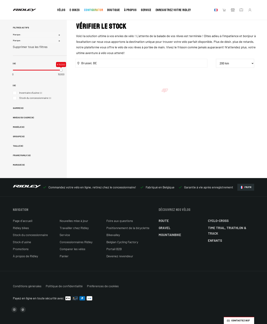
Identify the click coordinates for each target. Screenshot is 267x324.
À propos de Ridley (25, 256)
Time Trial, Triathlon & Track (227, 231)
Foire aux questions (119, 221)
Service (146, 10)
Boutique (113, 10)
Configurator (93, 10)
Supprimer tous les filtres (30, 47)
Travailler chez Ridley (74, 228)
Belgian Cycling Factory (122, 242)
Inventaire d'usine (27, 92)
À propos (130, 10)
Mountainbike (170, 235)
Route (164, 221)
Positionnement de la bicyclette (127, 228)
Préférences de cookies (103, 286)
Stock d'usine (22, 242)
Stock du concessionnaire (32, 97)
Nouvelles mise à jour (74, 221)
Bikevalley (113, 235)
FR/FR (245, 187)
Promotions (21, 249)
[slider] (61, 70)
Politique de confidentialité (64, 286)
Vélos (61, 10)
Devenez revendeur (119, 256)
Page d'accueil (22, 221)
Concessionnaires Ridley (76, 242)
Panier (64, 256)
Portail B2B (114, 249)
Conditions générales (27, 286)
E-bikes (75, 10)
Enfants (215, 240)
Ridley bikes (21, 228)
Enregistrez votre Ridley (173, 10)
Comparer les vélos (72, 249)
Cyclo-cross (218, 221)
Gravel (164, 228)
